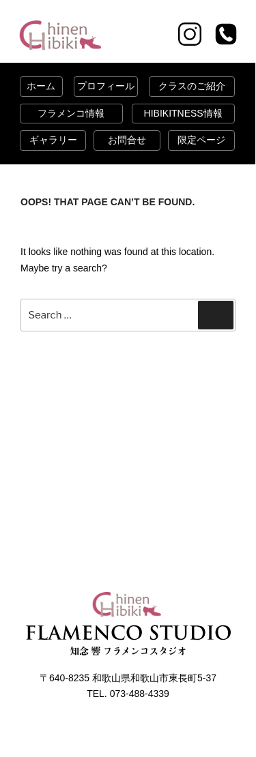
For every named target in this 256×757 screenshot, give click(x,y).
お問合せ (127, 139)
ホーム (41, 85)
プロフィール (105, 85)
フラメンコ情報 (71, 113)
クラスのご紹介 (191, 85)
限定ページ (201, 139)
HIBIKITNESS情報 (183, 113)
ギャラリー (53, 139)
